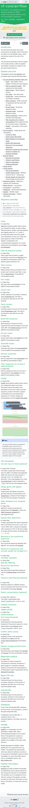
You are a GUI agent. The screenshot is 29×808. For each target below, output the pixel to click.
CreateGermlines (11, 572)
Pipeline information (9, 194)
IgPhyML (25, 651)
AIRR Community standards (9, 512)
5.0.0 (14, 31)
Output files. (6, 607)
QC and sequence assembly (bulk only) (15, 79)
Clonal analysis (8, 168)
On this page (13, 1)
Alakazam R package (7, 672)
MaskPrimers (10, 274)
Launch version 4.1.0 (14, 34)
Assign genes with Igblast (13, 137)
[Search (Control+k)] (21, 1)
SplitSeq (16, 373)
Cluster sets (9, 96)
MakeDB (15, 510)
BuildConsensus (16, 328)
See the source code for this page (17, 794)
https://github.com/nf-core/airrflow (15, 37)
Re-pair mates (10, 107)
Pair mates (9, 94)
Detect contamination (12, 162)
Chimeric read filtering (12, 160)
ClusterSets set (9, 296)
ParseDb (20, 545)
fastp (2, 226)
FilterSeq (20, 257)
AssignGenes (5, 496)
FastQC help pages (21, 398)
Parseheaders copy (11, 311)
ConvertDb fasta (6, 481)
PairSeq (17, 284)
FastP (7, 81)
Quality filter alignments (13, 143)
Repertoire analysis (9, 181)
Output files (5, 224)
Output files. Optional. (9, 468)
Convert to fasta (11, 134)
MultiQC (5, 192)
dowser (6, 653)
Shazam (15, 626)
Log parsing (7, 187)
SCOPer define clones (12, 173)
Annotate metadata (12, 153)
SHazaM (19, 589)
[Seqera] (10, 805)
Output (5, 43)
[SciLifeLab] (19, 805)
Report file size (8, 185)
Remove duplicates (11, 115)
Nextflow (19, 74)
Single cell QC (7, 166)
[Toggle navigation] (26, 1)
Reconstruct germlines (13, 158)
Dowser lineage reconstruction (15, 177)
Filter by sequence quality (14, 86)
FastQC (8, 126)
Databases (6, 189)
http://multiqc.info (6, 760)
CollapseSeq (21, 358)
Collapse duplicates (12, 164)
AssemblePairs (22, 348)
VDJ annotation (8, 130)
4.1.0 (24, 43)
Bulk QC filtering (8, 156)
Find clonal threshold (12, 170)
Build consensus (11, 101)
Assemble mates (11, 111)
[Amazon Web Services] (13, 805)
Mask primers (10, 90)
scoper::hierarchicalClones (9, 640)
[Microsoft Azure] (16, 805)
